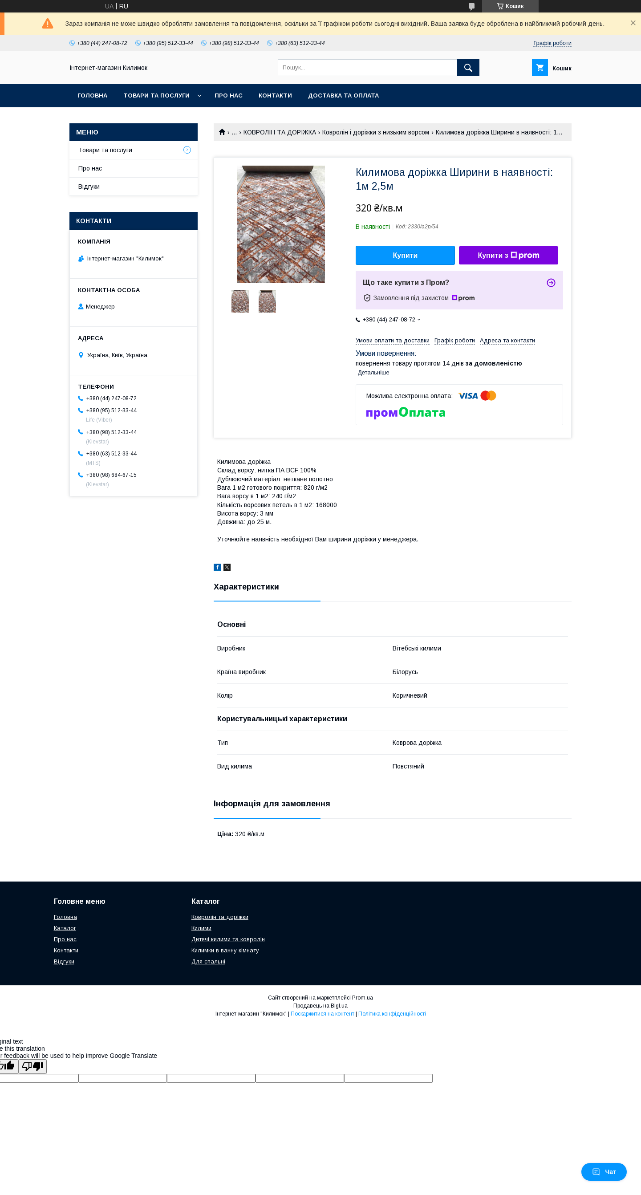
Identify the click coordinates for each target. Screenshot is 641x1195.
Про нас (229, 95)
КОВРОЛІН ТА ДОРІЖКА (279, 132)
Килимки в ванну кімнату (225, 950)
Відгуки (89, 186)
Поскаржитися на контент (322, 1014)
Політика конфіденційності (392, 1014)
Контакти (275, 95)
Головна (92, 95)
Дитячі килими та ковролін (228, 939)
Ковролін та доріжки (219, 917)
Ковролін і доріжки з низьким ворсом (375, 132)
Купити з (508, 256)
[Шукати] (468, 67)
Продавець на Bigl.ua (320, 1006)
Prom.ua (362, 998)
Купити (405, 255)
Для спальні (208, 961)
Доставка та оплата (343, 95)
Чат (604, 1172)
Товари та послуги (156, 95)
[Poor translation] (32, 1066)
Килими (201, 928)
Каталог (65, 928)
